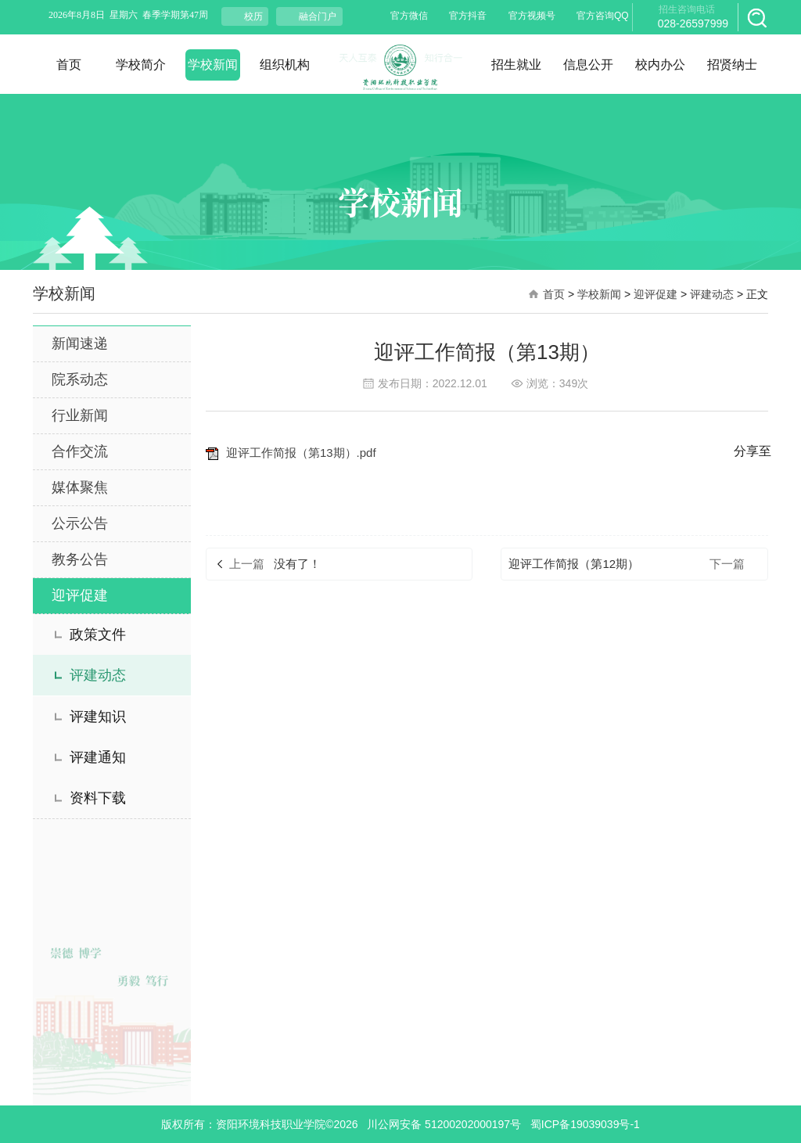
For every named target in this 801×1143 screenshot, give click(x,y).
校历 (253, 16)
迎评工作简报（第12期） (573, 563)
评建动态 (712, 294)
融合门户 (317, 16)
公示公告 (80, 523)
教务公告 (80, 559)
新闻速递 (80, 343)
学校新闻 (599, 294)
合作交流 (80, 451)
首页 (554, 294)
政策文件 (98, 634)
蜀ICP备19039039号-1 (585, 1124)
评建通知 (98, 757)
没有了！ (297, 563)
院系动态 (80, 379)
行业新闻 (80, 415)
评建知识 (98, 716)
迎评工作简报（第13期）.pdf (291, 452)
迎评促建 (655, 294)
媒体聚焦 (80, 487)
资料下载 (98, 798)
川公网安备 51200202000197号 (444, 1124)
